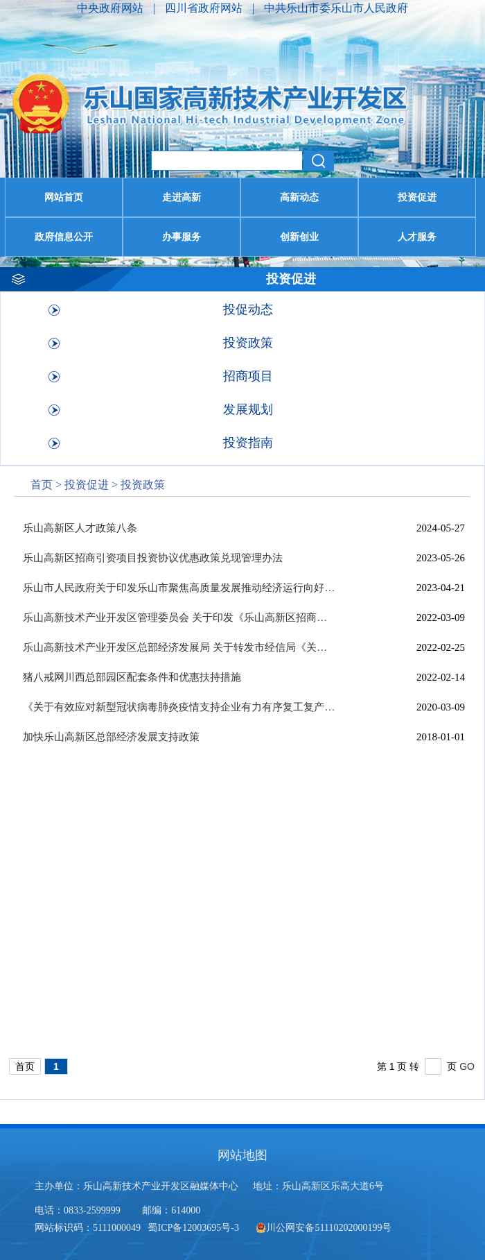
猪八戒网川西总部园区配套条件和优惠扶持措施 (132, 677)
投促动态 (248, 309)
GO (467, 1066)
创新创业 (299, 237)
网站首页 (63, 197)
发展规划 (248, 409)
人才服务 (417, 237)
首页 (41, 485)
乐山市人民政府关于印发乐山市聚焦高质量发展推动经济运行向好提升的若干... (179, 587)
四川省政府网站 (205, 8)
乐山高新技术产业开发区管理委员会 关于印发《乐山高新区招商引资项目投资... (179, 617)
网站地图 (242, 1155)
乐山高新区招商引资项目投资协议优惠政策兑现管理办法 (153, 557)
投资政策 (248, 343)
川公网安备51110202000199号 (323, 1228)
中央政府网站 (111, 8)
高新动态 (299, 197)
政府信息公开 (64, 237)
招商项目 (248, 376)
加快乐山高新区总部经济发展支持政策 (111, 736)
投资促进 (417, 197)
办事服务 (181, 237)
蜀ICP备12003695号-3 (194, 1228)
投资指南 (248, 443)
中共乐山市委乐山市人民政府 (336, 8)
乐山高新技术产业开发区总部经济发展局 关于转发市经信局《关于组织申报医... (179, 647)
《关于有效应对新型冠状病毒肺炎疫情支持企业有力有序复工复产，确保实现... (179, 707)
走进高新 (181, 197)
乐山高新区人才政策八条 (80, 528)
